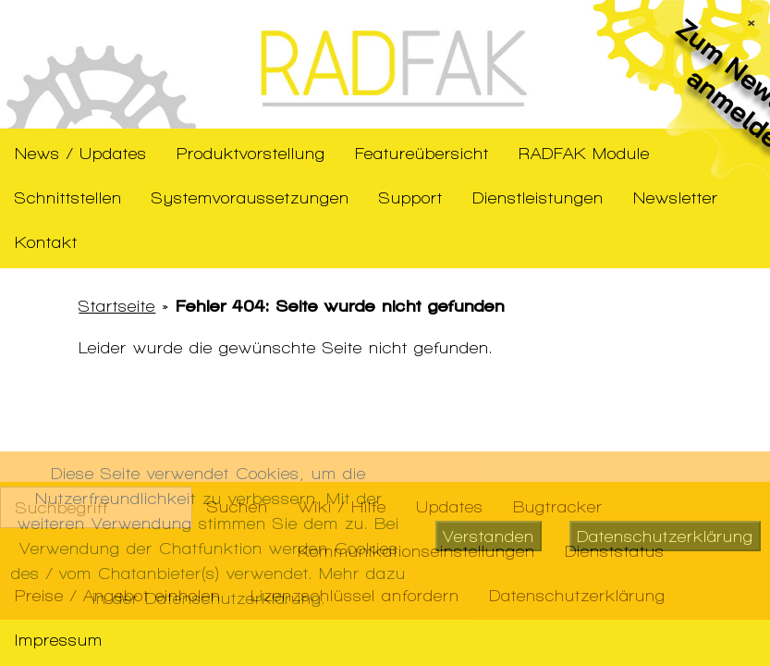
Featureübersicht (422, 153)
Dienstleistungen (538, 197)
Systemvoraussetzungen (250, 197)
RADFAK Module (584, 153)
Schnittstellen (68, 197)
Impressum (59, 639)
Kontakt (46, 242)
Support (411, 197)
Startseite (117, 305)
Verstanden (488, 536)
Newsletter (675, 197)
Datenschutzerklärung (665, 536)
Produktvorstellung (251, 153)
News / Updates (81, 153)
